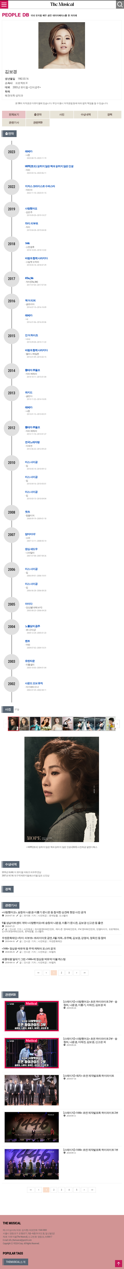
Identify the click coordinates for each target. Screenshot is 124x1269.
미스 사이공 (31, 462)
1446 (27, 243)
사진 (61, 114)
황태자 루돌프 (32, 370)
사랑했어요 (31, 208)
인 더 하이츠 (31, 335)
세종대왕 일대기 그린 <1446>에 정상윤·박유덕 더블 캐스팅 (33, 959)
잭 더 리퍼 (30, 300)
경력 (109, 114)
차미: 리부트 (31, 223)
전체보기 (14, 114)
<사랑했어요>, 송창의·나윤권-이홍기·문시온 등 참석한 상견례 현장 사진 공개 (44, 912)
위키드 (28, 392)
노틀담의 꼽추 (32, 626)
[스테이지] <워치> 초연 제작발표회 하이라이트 (88, 1075)
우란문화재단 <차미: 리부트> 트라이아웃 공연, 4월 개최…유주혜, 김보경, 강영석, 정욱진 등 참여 (54, 937)
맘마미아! (30, 534)
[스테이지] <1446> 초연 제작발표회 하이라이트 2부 (90, 1112)
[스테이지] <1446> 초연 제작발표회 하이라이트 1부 (90, 1149)
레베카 (28, 151)
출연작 (38, 114)
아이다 (28, 603)
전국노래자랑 (32, 442)
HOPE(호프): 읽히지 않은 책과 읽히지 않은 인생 (49, 166)
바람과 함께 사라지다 (36, 258)
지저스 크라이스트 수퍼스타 (40, 186)
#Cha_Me (29, 278)
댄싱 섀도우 (31, 549)
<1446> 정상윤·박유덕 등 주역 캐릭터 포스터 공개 (28, 948)
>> (84, 972)
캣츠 (27, 511)
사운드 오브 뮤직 (34, 683)
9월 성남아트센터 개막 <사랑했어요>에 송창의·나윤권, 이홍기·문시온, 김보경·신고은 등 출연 (52, 922)
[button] (117, 724)
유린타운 (30, 660)
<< (38, 972)
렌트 (27, 641)
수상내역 (86, 114)
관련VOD (38, 122)
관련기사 (14, 122)
